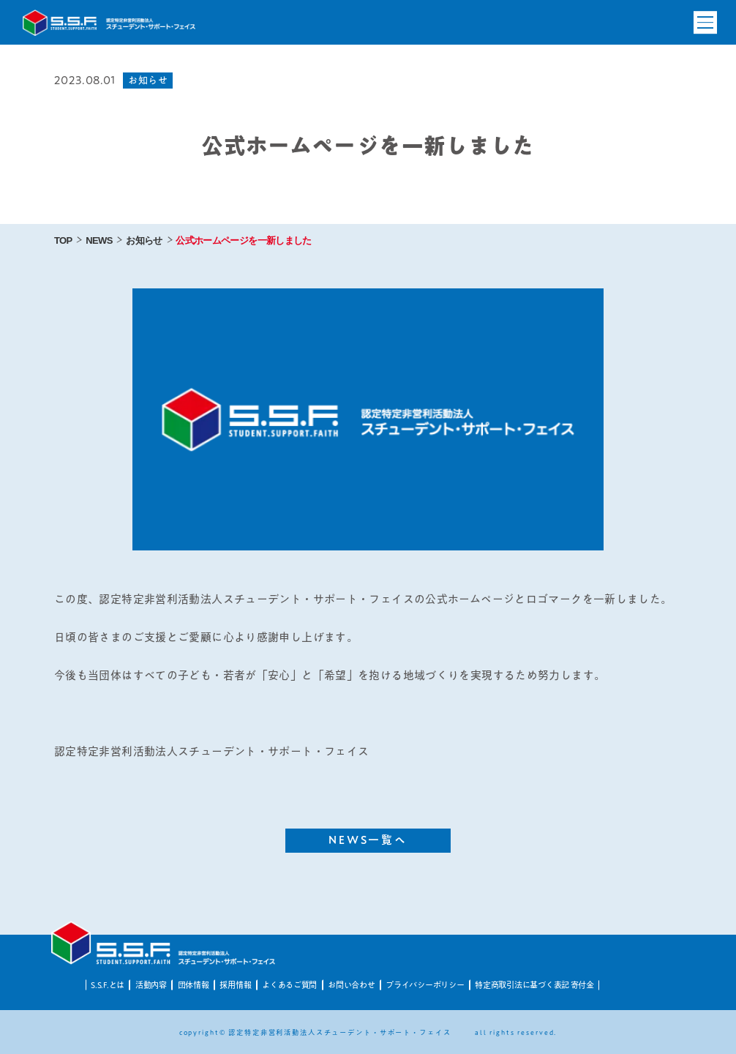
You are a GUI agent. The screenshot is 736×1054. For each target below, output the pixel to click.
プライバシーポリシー (425, 985)
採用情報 (235, 985)
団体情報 (193, 985)
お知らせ (144, 240)
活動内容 (151, 985)
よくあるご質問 (289, 985)
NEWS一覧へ (368, 839)
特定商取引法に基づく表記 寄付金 (534, 985)
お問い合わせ (351, 985)
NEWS (99, 240)
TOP (63, 240)
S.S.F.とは (107, 985)
